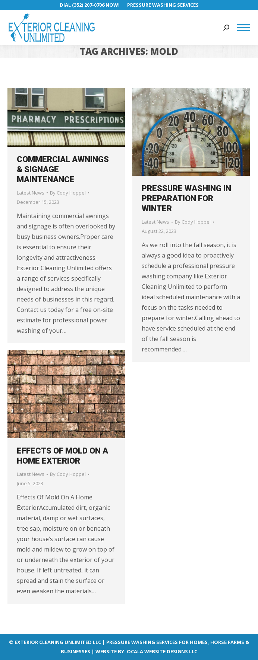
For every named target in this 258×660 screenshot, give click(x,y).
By (68, 192)
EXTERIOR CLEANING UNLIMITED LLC (58, 642)
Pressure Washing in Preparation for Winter (186, 198)
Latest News (30, 192)
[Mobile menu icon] (244, 27)
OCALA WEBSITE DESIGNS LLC (162, 651)
